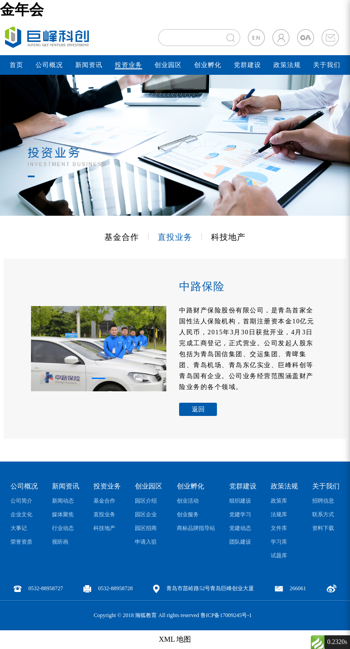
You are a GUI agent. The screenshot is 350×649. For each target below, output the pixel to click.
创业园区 (168, 65)
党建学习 (240, 514)
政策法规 (287, 65)
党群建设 (247, 65)
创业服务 (188, 514)
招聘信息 (323, 501)
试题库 (279, 555)
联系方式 (323, 514)
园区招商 (146, 528)
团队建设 (240, 542)
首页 (16, 65)
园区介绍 (146, 501)
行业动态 (63, 528)
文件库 (279, 528)
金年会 (22, 9)
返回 (198, 409)
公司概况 (49, 65)
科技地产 (228, 237)
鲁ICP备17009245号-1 (226, 615)
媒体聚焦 (63, 514)
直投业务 (175, 237)
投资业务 (128, 65)
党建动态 (240, 528)
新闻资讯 (89, 65)
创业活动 (188, 501)
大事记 (18, 528)
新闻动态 (63, 501)
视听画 (60, 542)
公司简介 (21, 501)
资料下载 (323, 528)
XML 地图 (175, 639)
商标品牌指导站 (196, 528)
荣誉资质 (21, 542)
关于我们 (326, 65)
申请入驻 (146, 542)
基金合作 (121, 237)
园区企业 (146, 514)
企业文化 (21, 514)
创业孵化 (207, 65)
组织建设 (240, 501)
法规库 (279, 514)
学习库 (279, 542)
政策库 (279, 501)
